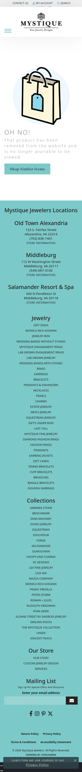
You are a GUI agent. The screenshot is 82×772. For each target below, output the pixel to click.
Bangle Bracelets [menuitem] (41, 483)
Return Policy (30, 734)
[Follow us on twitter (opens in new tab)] (50, 713)
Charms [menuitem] (41, 401)
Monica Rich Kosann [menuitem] (41, 584)
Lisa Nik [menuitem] (41, 573)
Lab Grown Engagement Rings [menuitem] (41, 352)
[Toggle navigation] (8, 31)
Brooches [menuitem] (41, 477)
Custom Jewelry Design (41, 663)
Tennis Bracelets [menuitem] (41, 466)
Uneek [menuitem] (41, 633)
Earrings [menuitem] (41, 374)
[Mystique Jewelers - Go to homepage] (41, 22)
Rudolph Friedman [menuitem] (41, 606)
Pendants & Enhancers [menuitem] (41, 385)
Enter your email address (41, 693)
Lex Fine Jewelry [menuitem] (41, 568)
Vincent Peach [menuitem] (41, 638)
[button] (20, 3)
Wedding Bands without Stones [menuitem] (40, 341)
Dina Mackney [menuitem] (40, 519)
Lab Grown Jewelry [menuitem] (40, 358)
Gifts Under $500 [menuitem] (41, 423)
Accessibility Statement (55, 742)
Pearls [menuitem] (41, 396)
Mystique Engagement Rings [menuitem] (41, 347)
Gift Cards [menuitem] (41, 461)
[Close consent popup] (75, 760)
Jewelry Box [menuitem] (41, 336)
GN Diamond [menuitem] (40, 546)
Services (41, 669)
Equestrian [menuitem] (41, 529)
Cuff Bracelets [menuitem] (41, 472)
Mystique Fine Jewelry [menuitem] (41, 434)
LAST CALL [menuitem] (41, 428)
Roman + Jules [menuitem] (41, 600)
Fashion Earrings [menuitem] (41, 488)
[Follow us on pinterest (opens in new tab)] (43, 713)
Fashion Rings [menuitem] (41, 445)
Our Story (41, 658)
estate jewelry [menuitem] (41, 407)
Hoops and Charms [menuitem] (41, 557)
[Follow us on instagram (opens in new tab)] (37, 713)
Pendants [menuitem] (41, 450)
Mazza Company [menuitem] (41, 578)
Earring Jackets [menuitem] (41, 456)
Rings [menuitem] (41, 369)
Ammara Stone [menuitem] (41, 508)
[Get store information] (41, 243)
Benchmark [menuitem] (41, 513)
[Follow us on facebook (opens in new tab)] (31, 713)
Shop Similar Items (27, 168)
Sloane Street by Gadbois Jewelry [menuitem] (41, 616)
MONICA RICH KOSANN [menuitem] (41, 331)
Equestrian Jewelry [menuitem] (41, 417)
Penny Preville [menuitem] (41, 589)
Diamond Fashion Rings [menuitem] (41, 439)
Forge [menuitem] (41, 540)
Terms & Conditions (23, 742)
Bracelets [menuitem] (40, 379)
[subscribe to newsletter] (72, 701)
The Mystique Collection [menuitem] (41, 627)
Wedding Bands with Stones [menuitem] (41, 363)
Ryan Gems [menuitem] (41, 611)
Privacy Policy (52, 734)
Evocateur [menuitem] (41, 535)
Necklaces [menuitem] (41, 390)
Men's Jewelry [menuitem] (41, 412)
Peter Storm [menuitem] (41, 595)
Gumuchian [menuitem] (41, 551)
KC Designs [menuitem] (41, 562)
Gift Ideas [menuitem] (41, 325)
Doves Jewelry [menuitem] (41, 524)
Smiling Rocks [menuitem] (41, 622)
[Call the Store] (41, 238)
